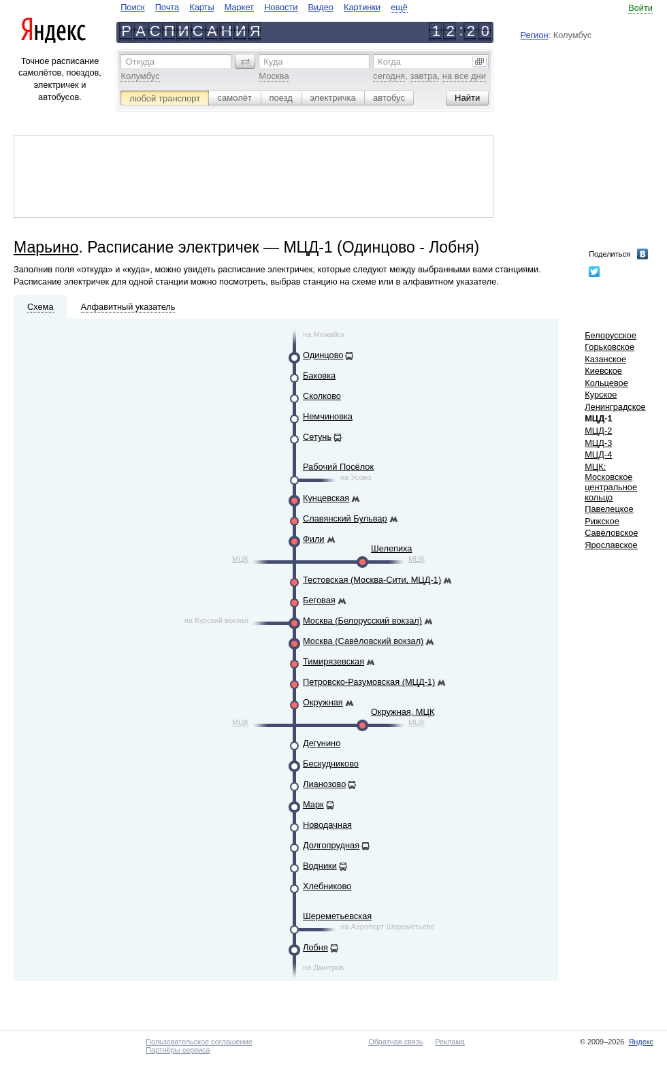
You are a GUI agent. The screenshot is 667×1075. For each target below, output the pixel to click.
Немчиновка (328, 416)
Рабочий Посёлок (338, 467)
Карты (201, 7)
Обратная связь (395, 1042)
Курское (601, 394)
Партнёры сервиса (178, 1050)
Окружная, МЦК (402, 712)
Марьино (46, 247)
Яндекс (640, 1042)
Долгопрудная (331, 845)
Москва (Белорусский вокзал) (362, 620)
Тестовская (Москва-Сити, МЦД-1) (372, 580)
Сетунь (317, 437)
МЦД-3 (598, 443)
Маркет (239, 7)
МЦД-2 (598, 431)
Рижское (602, 521)
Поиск (132, 7)
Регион (535, 35)
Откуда (139, 62)
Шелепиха (391, 548)
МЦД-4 (598, 454)
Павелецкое (609, 509)
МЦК (240, 559)
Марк (313, 804)
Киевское (603, 371)
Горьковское (609, 347)
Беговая (319, 600)
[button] (245, 61)
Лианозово (324, 784)
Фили (314, 539)
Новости (281, 7)
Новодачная (327, 825)
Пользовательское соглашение (199, 1042)
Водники (320, 866)
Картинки (362, 7)
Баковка (319, 375)
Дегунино (321, 743)
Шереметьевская (337, 916)
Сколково (322, 396)
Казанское (605, 359)
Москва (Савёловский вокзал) (363, 641)
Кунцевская (326, 498)
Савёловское (611, 533)
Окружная (323, 702)
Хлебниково (327, 886)
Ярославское (611, 545)
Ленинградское (615, 407)
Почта (167, 7)
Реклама (450, 1042)
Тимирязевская (333, 661)
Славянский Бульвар (345, 518)
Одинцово (323, 355)
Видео (321, 7)
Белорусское (610, 335)
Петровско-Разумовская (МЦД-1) (369, 682)
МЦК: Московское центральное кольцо (611, 482)
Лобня (315, 947)
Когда (389, 62)
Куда (272, 62)
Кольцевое (606, 383)
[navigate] (264, 7)
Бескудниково (331, 763)
